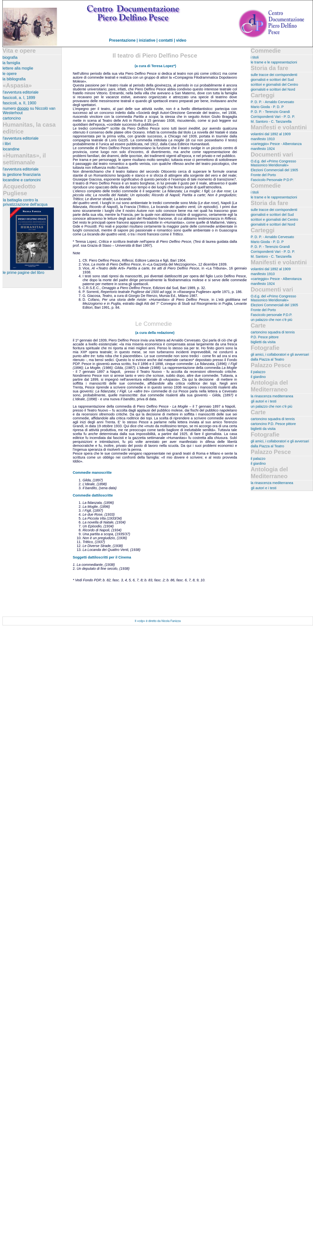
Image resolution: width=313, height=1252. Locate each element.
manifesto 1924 (263, 149)
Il (136, 621)
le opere (9, 74)
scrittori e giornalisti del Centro (274, 84)
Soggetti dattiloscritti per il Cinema (102, 557)
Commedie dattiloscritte (93, 495)
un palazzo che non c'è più (271, 320)
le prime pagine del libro (23, 272)
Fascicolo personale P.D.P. (271, 315)
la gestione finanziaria (22, 174)
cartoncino (12, 118)
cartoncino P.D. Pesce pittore (273, 424)
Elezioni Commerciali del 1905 (274, 170)
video (181, 40)
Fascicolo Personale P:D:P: (272, 180)
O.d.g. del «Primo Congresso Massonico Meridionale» (273, 163)
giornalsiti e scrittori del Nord (273, 89)
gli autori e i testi (263, 401)
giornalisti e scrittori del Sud (272, 80)
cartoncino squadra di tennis (273, 332)
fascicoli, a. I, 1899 (19, 98)
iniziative (147, 40)
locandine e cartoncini (22, 180)
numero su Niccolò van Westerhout (29, 110)
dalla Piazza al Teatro (267, 359)
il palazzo (258, 372)
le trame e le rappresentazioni (274, 62)
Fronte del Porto (263, 175)
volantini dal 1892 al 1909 (270, 134)
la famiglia (11, 63)
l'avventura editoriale (20, 92)
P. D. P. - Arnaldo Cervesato (272, 102)
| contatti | (166, 40)
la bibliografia (13, 79)
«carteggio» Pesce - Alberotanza (276, 144)
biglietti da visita (263, 342)
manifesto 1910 (263, 139)
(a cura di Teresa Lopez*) (155, 66)
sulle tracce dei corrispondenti (274, 75)
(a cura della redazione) (154, 333)
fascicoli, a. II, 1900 (19, 103)
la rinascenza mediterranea (272, 396)
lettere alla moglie (17, 68)
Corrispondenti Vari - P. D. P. (273, 117)
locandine (11, 149)
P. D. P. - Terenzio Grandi (270, 112)
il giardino (258, 377)
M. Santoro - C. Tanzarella (271, 121)
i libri (7, 144)
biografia (9, 57)
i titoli (255, 57)
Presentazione (122, 40)
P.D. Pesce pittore (264, 337)
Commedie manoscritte (92, 472)
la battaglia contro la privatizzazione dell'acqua (25, 202)
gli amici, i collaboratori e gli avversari (280, 354)
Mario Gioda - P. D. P (267, 107)
